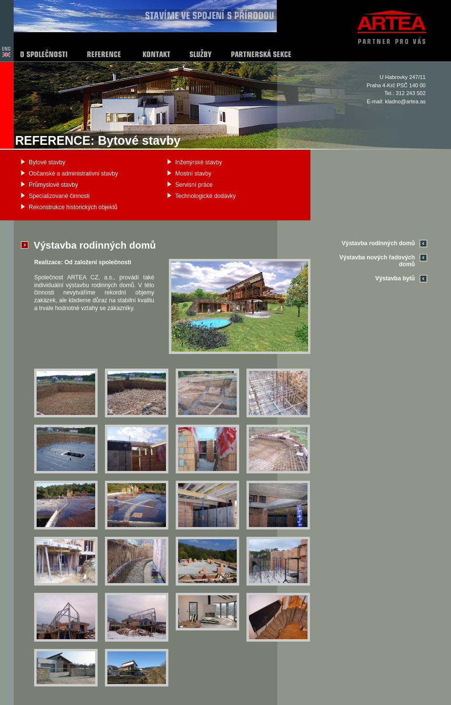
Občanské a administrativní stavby (73, 173)
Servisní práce (194, 184)
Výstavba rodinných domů (378, 243)
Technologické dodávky (205, 196)
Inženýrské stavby (198, 162)
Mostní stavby (193, 173)
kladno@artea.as (405, 101)
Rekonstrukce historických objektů (73, 207)
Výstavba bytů (395, 278)
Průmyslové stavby (53, 184)
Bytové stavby (47, 162)
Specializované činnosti (59, 196)
